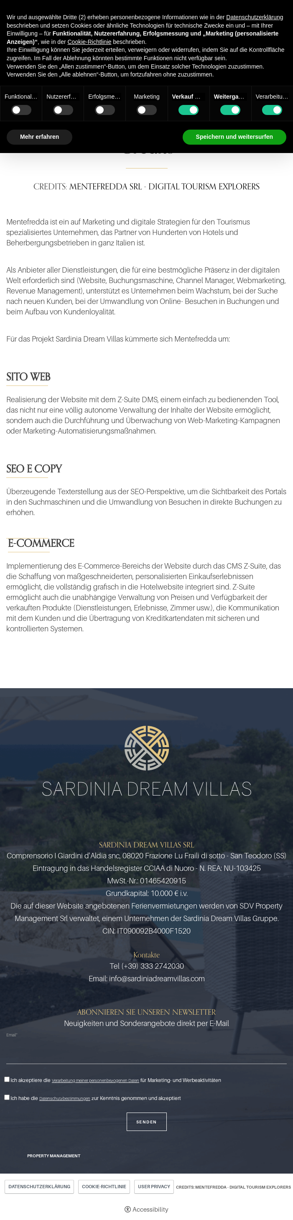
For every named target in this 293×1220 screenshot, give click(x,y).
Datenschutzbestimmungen (64, 1098)
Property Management (53, 1155)
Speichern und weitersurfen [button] (234, 136)
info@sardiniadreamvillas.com (157, 978)
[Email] (146, 1053)
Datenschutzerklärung (39, 1186)
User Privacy (154, 1186)
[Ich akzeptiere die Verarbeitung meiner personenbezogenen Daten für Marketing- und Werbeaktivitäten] (7, 1079)
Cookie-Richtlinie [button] (89, 41)
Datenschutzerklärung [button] (254, 17)
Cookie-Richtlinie (104, 1186)
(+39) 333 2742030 (152, 966)
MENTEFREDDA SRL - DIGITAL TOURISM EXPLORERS (164, 186)
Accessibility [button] (150, 1209)
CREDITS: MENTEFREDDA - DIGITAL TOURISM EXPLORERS (233, 1186)
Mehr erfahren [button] (39, 136)
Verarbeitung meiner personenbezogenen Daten (95, 1080)
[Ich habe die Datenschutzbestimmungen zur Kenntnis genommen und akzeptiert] (7, 1097)
